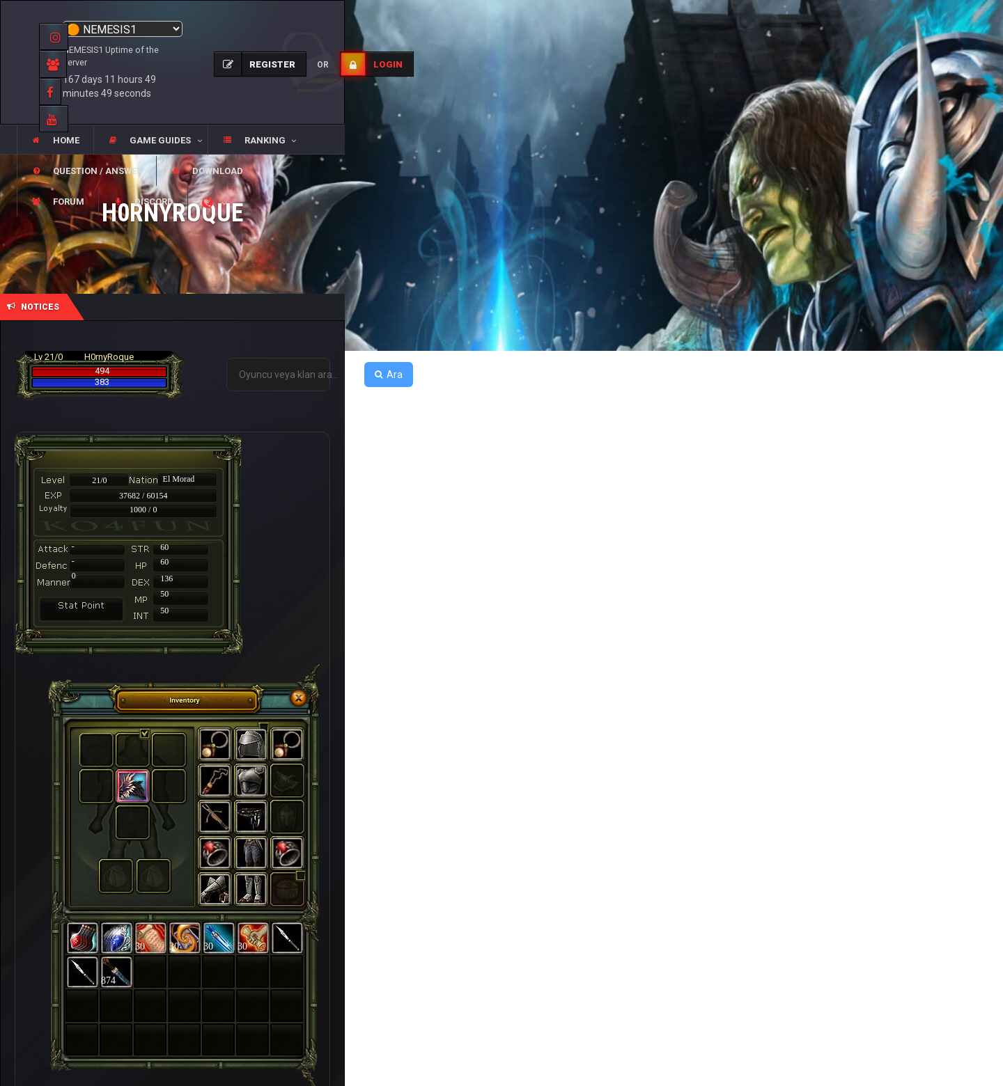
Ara (389, 374)
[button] (150, 140)
